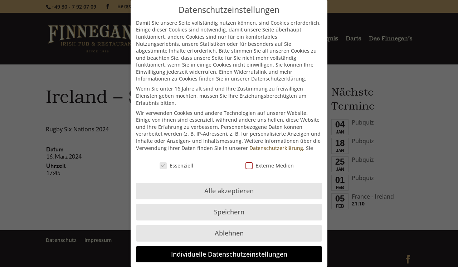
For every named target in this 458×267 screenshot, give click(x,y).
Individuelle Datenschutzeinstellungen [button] (229, 247)
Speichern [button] (229, 205)
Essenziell (176, 159)
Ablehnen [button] (229, 226)
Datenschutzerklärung (276, 141)
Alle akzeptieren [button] (229, 184)
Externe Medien (269, 159)
